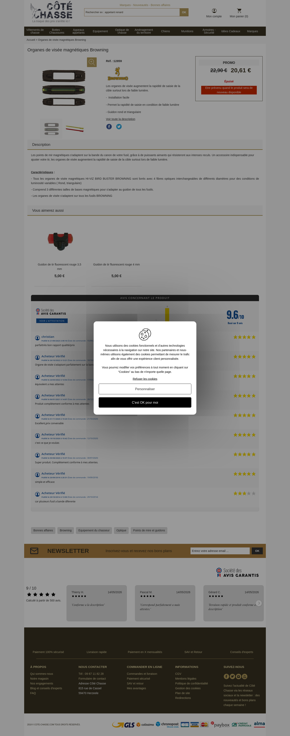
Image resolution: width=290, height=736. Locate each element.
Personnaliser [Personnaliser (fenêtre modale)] (145, 389)
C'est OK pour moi (145, 402)
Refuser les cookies (145, 378)
